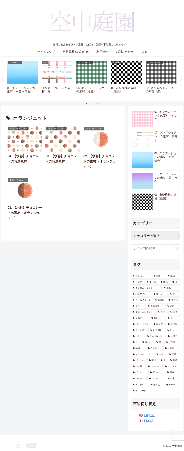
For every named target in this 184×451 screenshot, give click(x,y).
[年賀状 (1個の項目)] (156, 384)
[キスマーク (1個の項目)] (155, 390)
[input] (155, 248)
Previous (2, 79)
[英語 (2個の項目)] (152, 360)
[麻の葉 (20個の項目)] (159, 300)
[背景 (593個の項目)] (158, 276)
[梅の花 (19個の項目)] (173, 300)
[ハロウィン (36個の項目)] (141, 294)
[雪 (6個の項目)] (159, 342)
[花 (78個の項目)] (175, 282)
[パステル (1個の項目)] (156, 378)
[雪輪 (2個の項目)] (174, 354)
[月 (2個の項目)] (163, 360)
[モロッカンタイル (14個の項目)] (143, 312)
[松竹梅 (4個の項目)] (171, 348)
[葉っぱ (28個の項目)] (160, 294)
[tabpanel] (22, 79)
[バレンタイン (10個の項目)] (141, 324)
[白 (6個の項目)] (135, 342)
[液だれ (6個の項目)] (147, 342)
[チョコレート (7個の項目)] (155, 336)
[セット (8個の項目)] (172, 330)
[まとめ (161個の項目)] (151, 282)
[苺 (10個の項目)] (173, 318)
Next (181, 79)
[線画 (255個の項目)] (173, 276)
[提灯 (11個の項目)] (157, 318)
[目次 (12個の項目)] (174, 312)
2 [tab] (92, 104)
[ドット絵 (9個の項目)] (139, 330)
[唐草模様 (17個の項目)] (155, 306)
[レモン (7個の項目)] (138, 336)
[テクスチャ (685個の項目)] (141, 276)
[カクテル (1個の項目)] (139, 384)
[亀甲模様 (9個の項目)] (156, 330)
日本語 (149, 421)
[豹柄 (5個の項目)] (138, 348)
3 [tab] (97, 104)
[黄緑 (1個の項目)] (172, 372)
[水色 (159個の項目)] (164, 282)
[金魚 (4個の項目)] (161, 354)
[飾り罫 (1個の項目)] (138, 366)
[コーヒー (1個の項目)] (154, 366)
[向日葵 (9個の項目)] (173, 324)
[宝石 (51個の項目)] (171, 288)
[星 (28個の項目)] (174, 294)
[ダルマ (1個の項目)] (156, 372)
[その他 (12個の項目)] (140, 318)
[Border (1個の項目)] (172, 384)
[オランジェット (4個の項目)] (142, 354)
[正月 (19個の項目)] (138, 306)
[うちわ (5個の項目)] (154, 348)
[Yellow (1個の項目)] (139, 378)
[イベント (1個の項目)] (171, 366)
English (149, 415)
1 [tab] (86, 104)
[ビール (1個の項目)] (139, 372)
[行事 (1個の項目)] (173, 378)
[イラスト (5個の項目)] (172, 342)
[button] (176, 248)
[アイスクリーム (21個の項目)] (142, 300)
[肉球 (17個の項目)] (172, 306)
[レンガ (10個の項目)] (158, 324)
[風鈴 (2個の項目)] (174, 360)
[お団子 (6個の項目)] (173, 336)
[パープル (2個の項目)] (139, 360)
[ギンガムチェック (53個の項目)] (146, 288)
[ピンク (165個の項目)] (137, 282)
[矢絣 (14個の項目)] (162, 312)
